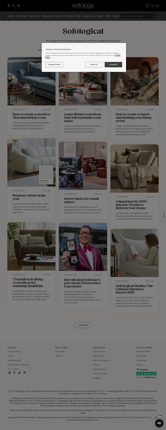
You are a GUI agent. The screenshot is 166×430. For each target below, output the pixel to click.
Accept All (113, 64)
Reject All (94, 64)
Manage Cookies (54, 64)
